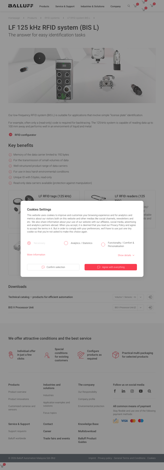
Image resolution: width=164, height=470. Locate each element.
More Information (36, 254)
